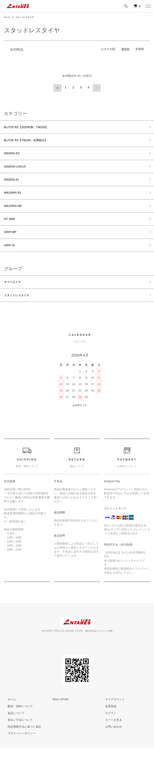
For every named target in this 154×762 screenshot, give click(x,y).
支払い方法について (16, 733)
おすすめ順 (108, 49)
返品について (12, 726)
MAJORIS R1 (15, 198)
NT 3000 (11, 227)
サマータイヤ (15, 294)
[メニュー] (148, 6)
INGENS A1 (13, 184)
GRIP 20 (11, 256)
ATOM (64, 713)
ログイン (106, 726)
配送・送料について (16, 720)
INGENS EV (14, 155)
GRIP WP (12, 242)
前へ (58, 87)
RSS (56, 713)
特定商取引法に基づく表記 (21, 740)
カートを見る (109, 733)
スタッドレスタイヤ (27, 17)
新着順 (140, 49)
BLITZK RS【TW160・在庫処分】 (31, 141)
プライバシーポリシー (18, 747)
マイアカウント (111, 713)
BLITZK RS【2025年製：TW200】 (32, 127)
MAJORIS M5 (15, 213)
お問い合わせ (109, 740)
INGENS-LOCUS (17, 170)
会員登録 (106, 720)
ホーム (7, 17)
